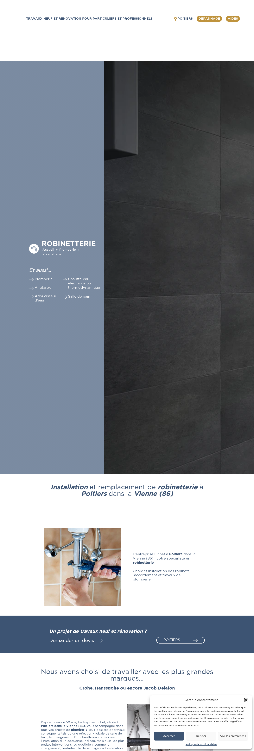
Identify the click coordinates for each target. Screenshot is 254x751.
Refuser (201, 736)
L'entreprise (52, 47)
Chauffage (173, 47)
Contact (236, 47)
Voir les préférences (233, 736)
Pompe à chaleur (194, 49)
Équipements (76, 47)
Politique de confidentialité (201, 744)
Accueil (48, 249)
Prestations (100, 47)
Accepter (169, 736)
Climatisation (147, 47)
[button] (246, 700)
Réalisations (215, 47)
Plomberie (121, 47)
